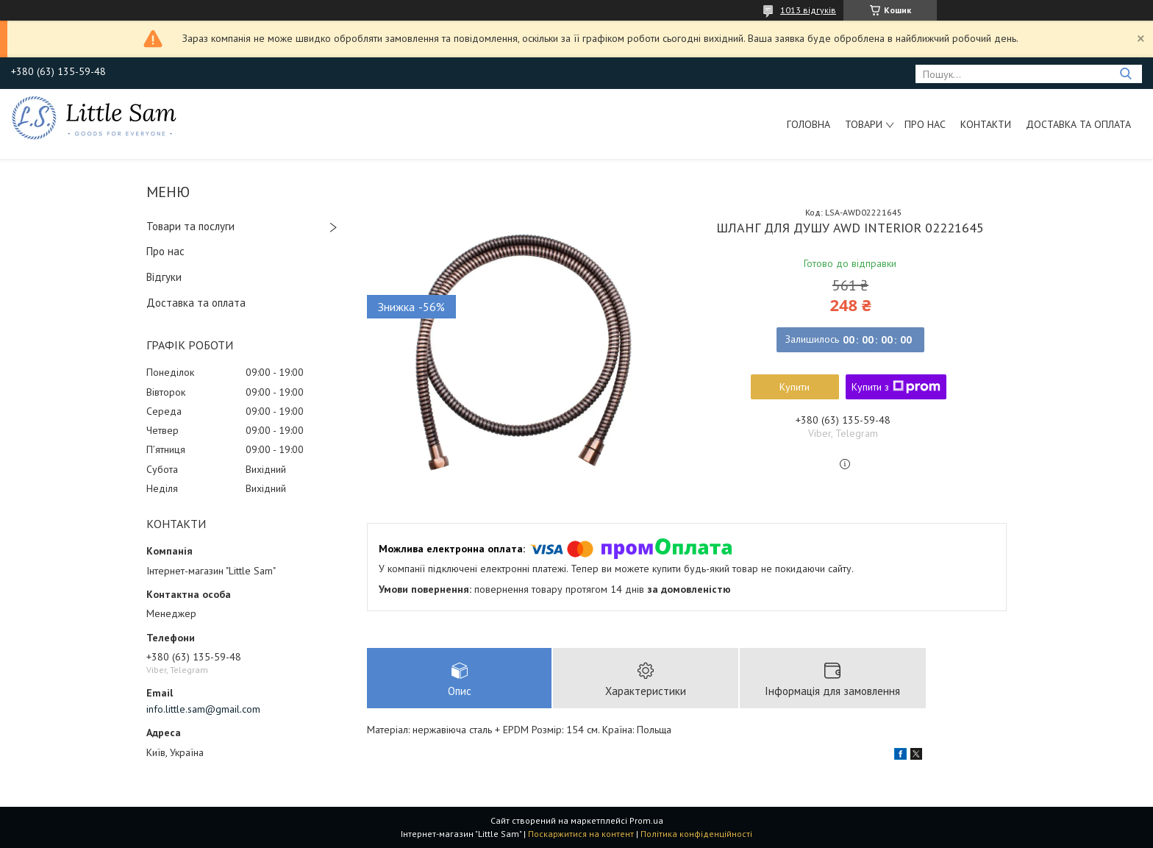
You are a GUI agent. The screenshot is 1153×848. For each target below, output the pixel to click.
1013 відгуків (808, 9)
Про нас (925, 124)
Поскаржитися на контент (581, 833)
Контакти (985, 124)
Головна (808, 124)
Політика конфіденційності (696, 833)
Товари (863, 124)
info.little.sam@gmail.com (203, 709)
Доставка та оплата (1078, 124)
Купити (794, 386)
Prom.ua (646, 820)
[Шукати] (1125, 74)
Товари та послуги (190, 226)
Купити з (896, 386)
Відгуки (164, 277)
